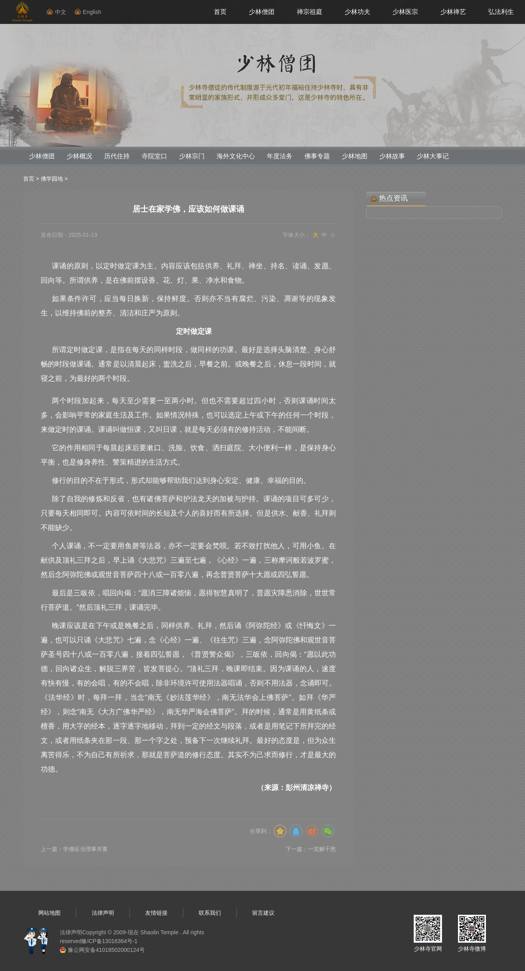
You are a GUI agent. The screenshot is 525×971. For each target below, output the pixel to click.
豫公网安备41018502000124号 (106, 950)
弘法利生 (501, 11)
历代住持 (117, 156)
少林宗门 (192, 156)
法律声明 (103, 913)
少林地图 (354, 156)
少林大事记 (433, 156)
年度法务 (279, 156)
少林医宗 (405, 11)
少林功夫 (357, 11)
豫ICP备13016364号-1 (109, 941)
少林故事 (392, 156)
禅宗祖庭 (309, 11)
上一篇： (74, 849)
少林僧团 (261, 11)
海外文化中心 (236, 156)
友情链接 (156, 913)
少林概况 (79, 156)
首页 (220, 11)
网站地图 (49, 913)
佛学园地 (52, 178)
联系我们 (210, 913)
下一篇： (311, 849)
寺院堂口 (154, 156)
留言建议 (263, 913)
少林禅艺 (453, 11)
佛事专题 (317, 156)
